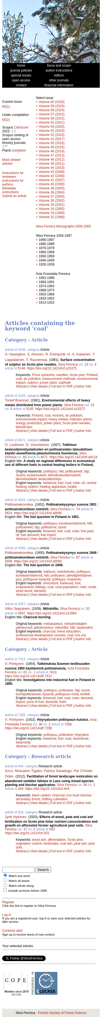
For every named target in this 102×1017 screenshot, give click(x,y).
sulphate (64, 382)
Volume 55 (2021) (51, 122)
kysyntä (48, 694)
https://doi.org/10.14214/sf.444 (47, 789)
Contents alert (12, 931)
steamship (23, 742)
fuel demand (30, 535)
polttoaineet (73, 471)
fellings (40, 587)
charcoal (49, 631)
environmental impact (31, 419)
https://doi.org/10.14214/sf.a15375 (51, 368)
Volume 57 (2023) (51, 114)
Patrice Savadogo (58, 771)
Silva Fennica (68, 364)
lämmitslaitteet (26, 479)
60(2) (6, 120)
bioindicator (24, 427)
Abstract (22, 386)
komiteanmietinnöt (72, 523)
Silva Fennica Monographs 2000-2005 (63, 226)
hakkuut (49, 572)
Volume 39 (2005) (51, 188)
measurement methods (59, 379)
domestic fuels (55, 702)
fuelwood (49, 483)
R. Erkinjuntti (55, 354)
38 (40, 724)
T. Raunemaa (36, 360)
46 (85, 785)
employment (24, 587)
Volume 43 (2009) (51, 172)
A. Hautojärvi (15, 354)
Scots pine (77, 375)
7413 (53, 672)
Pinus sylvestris (43, 375)
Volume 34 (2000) (51, 209)
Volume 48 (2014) (51, 151)
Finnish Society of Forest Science (62, 1013)
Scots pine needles (76, 423)
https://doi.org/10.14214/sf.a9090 (37, 561)
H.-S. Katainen (79, 354)
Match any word (19, 876)
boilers (33, 487)
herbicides (50, 843)
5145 (29, 409)
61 (25, 672)
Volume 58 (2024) (51, 110)
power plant (48, 382)
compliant (19, 150)
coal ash (66, 843)
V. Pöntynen (14, 664)
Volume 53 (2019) (51, 131)
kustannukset (36, 475)
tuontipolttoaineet (28, 694)
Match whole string (21, 885)
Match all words (19, 880)
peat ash (80, 843)
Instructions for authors (13, 182)
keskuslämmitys (49, 479)
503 (52, 829)
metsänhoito (66, 572)
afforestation (57, 840)
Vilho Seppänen (17, 608)
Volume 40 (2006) (51, 184)
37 (25, 829)
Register (8, 902)
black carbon (41, 795)
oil (83, 483)
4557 (21, 613)
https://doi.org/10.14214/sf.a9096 (37, 513)
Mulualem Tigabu (28, 771)
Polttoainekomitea (19, 504)
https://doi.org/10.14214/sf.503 (27, 833)
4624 (8, 513)
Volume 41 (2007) (51, 180)
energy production (29, 423)
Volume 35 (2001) (51, 205)
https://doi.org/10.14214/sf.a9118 (73, 457)
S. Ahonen (35, 354)
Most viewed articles (11, 162)
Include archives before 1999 (27, 890)
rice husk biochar (78, 795)
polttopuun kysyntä (36, 579)
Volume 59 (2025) (51, 106)
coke (76, 483)
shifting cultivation (54, 799)
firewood (49, 531)
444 (20, 789)
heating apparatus (53, 487)
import (20, 702)
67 (78, 557)
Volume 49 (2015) (51, 147)
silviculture (50, 583)
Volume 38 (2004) (51, 192)
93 (24, 457)
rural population (66, 587)
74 (78, 509)
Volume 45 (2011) (51, 164)
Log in (6, 915)
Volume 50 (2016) (51, 143)
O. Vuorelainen (37, 445)
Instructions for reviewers (13, 175)
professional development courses (40, 635)
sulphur (32, 382)
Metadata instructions (10, 190)
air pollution (32, 379)
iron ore (80, 635)
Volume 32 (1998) (51, 217)
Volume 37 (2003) (51, 196)
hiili (61, 471)
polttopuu (50, 471)
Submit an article (14, 196)
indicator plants (81, 419)
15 (86, 364)
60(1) (6, 107)
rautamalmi (84, 627)
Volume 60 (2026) (51, 102)
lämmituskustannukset (64, 475)
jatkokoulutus (43, 627)
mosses (57, 415)
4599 (8, 561)
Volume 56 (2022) (51, 118)
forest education (68, 631)
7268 (68, 724)
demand (40, 591)
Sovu (9, 771)
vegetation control (29, 843)
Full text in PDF (61, 386)
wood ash (39, 840)
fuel (60, 483)
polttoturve (48, 527)
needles (62, 375)
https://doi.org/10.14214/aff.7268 (28, 728)
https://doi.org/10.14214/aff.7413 (28, 676)
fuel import (48, 535)
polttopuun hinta (66, 694)
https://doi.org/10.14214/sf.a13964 (51, 613)
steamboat (80, 738)
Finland (91, 375)
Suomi (20, 475)
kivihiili (85, 694)
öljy (86, 471)
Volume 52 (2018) (51, 135)
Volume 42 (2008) (51, 176)
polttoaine (58, 575)
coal (19, 379)
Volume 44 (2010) (51, 168)
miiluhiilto (61, 627)
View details (39, 386)
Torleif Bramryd (17, 400)
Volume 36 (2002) (51, 201)
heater (72, 487)
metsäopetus (53, 624)
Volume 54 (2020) (51, 127)
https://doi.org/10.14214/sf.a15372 (60, 409)
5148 (21, 368)
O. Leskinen (14, 445)
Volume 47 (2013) (51, 155)
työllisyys (58, 579)
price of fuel (35, 702)
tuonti (62, 527)
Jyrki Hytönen (15, 817)
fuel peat (87, 531)
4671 (44, 457)
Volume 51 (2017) (51, 139)
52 (87, 609)
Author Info (83, 386)
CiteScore (21, 127)
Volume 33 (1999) (51, 213)
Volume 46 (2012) (51, 159)
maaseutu (74, 579)
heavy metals (58, 419)
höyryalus (82, 735)
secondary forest (28, 799)
